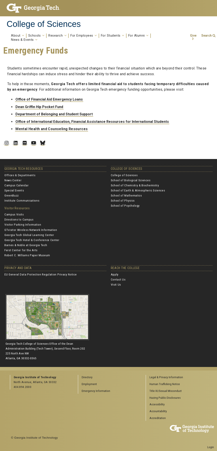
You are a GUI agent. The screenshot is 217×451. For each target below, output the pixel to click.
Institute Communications (21, 200)
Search (206, 35)
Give (193, 35)
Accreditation (157, 418)
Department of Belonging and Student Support (54, 114)
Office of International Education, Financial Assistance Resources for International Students (92, 122)
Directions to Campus (19, 219)
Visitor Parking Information (22, 224)
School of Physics (123, 200)
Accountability (158, 411)
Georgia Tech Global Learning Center (29, 235)
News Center (12, 180)
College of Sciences (44, 24)
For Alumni (138, 35)
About (17, 35)
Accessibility (157, 404)
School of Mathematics (126, 195)
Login (210, 447)
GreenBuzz (11, 195)
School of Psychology (125, 205)
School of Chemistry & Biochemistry (135, 185)
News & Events (24, 39)
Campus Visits (14, 214)
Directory (87, 377)
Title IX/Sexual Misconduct (165, 391)
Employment (89, 384)
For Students (112, 35)
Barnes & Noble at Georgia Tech (25, 245)
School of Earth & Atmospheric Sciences (138, 190)
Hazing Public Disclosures (165, 397)
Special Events (14, 190)
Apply (115, 274)
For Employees (83, 35)
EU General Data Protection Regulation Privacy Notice (40, 274)
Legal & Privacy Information (166, 377)
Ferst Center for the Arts (21, 250)
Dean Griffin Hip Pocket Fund (39, 107)
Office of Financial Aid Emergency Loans (49, 99)
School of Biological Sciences (131, 180)
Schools (36, 35)
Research (57, 35)
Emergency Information (96, 391)
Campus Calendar (16, 185)
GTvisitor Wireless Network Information (30, 230)
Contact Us (118, 279)
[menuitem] (178, 377)
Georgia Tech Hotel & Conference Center (31, 240)
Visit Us (116, 284)
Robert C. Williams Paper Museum (27, 255)
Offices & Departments (19, 175)
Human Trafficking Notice (164, 384)
